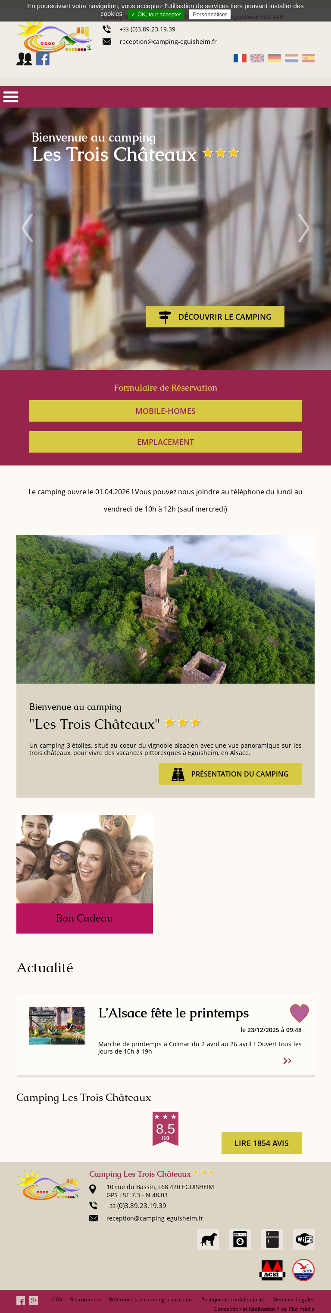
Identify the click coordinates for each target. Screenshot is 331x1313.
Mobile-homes (165, 411)
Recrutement (85, 1299)
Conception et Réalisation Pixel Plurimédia (264, 1309)
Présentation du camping (230, 774)
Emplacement (165, 442)
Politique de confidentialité (233, 1299)
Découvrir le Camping (215, 317)
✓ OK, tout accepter (156, 14)
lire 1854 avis (261, 1143)
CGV (57, 1299)
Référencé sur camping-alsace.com (151, 1299)
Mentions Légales (293, 1299)
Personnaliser (210, 14)
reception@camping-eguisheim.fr (168, 41)
